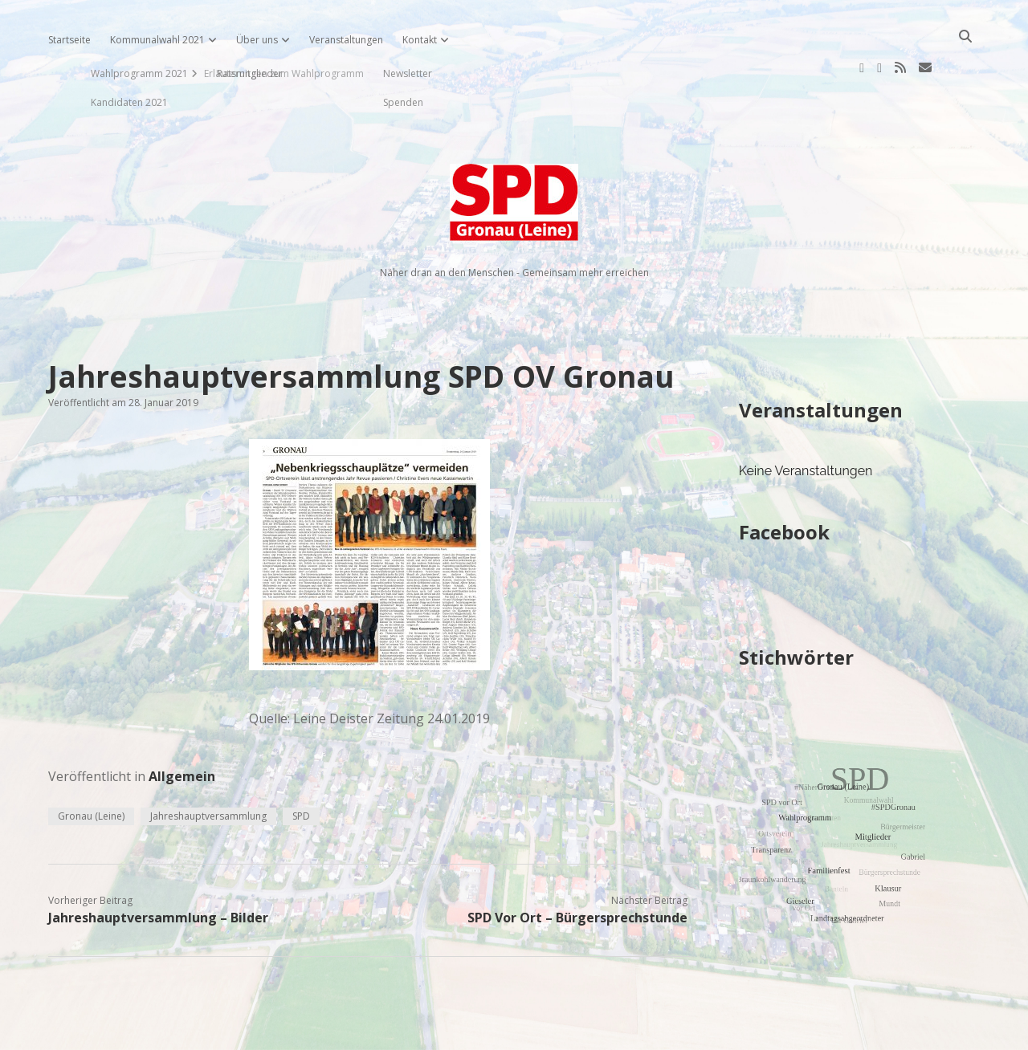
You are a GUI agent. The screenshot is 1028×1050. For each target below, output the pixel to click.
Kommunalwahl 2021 (157, 40)
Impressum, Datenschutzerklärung (514, 1031)
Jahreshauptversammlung (208, 764)
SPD (301, 764)
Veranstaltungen (346, 40)
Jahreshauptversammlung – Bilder (158, 866)
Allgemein (182, 725)
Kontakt (419, 40)
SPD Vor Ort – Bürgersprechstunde (577, 866)
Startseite (69, 40)
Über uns (257, 40)
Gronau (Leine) (91, 764)
